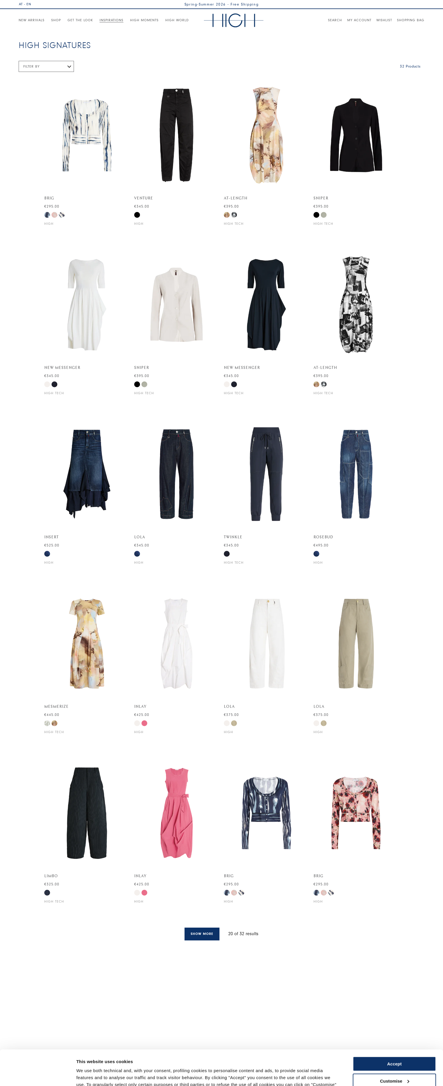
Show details (89, 1074)
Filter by (31, 66)
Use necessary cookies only (394, 1064)
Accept (394, 1030)
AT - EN (25, 4)
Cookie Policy (248, 1058)
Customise (394, 1047)
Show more (202, 934)
